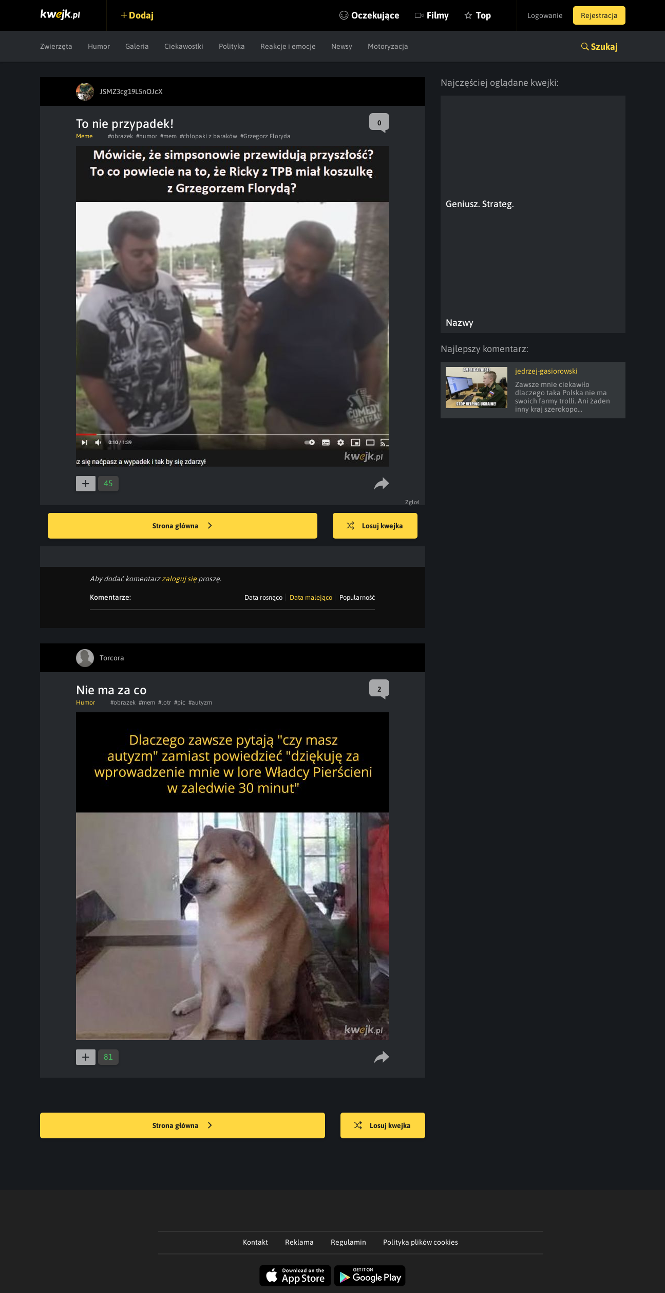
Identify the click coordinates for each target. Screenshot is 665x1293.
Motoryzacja (388, 46)
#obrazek (120, 136)
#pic (179, 702)
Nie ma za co (111, 690)
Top (483, 15)
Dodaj (141, 15)
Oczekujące (375, 15)
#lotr (164, 702)
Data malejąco (311, 597)
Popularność (357, 597)
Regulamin (348, 1242)
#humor (146, 136)
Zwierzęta (56, 46)
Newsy (341, 46)
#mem (168, 136)
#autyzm (200, 702)
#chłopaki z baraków (208, 136)
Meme (84, 136)
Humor (99, 46)
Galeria (137, 46)
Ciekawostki (183, 46)
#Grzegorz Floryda (265, 136)
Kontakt (255, 1242)
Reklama (299, 1242)
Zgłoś (412, 502)
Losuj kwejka (375, 526)
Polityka (232, 46)
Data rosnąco (263, 597)
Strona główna (182, 526)
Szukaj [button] (604, 46)
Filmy (438, 15)
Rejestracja (599, 15)
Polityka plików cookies (420, 1242)
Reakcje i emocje (288, 46)
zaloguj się (179, 579)
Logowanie (545, 15)
